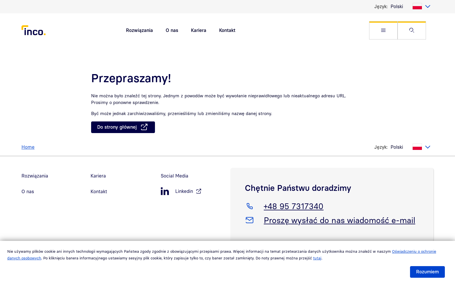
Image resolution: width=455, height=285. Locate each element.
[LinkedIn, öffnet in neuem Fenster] (193, 191)
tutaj (317, 258)
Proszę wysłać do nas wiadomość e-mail (339, 219)
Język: (381, 6)
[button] (383, 30)
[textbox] (411, 6)
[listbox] (411, 6)
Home (28, 147)
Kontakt (227, 30)
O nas (172, 30)
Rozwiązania (139, 30)
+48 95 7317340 (293, 205)
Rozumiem (427, 272)
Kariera (198, 30)
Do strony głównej (117, 127)
